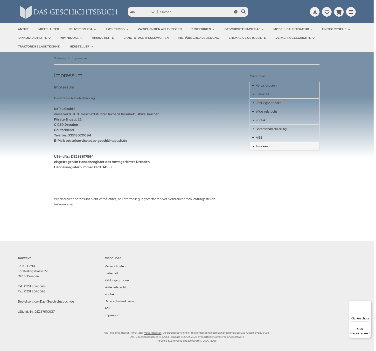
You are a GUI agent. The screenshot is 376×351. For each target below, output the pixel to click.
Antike (23, 29)
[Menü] (368, 303)
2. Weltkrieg (203, 29)
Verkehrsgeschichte (295, 37)
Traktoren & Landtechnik (39, 46)
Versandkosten (152, 332)
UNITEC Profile (336, 29)
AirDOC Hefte (103, 38)
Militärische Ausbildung (198, 38)
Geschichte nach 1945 (244, 29)
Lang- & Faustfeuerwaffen (146, 38)
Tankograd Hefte (34, 37)
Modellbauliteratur (293, 29)
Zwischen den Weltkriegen (160, 29)
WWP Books (71, 37)
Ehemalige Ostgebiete (247, 38)
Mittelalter (48, 29)
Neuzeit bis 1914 (82, 29)
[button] (142, 11)
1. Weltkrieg (117, 29)
